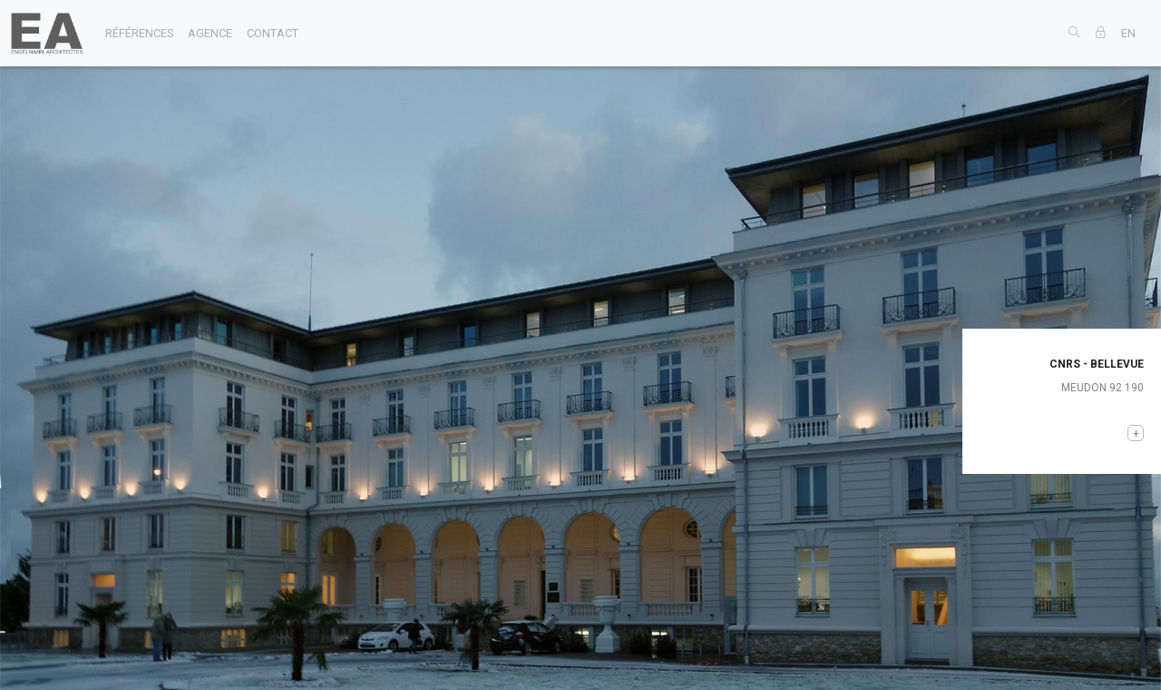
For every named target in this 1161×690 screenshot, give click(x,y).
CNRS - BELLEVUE (1096, 364)
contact (272, 33)
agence (210, 33)
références (139, 33)
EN (1128, 33)
